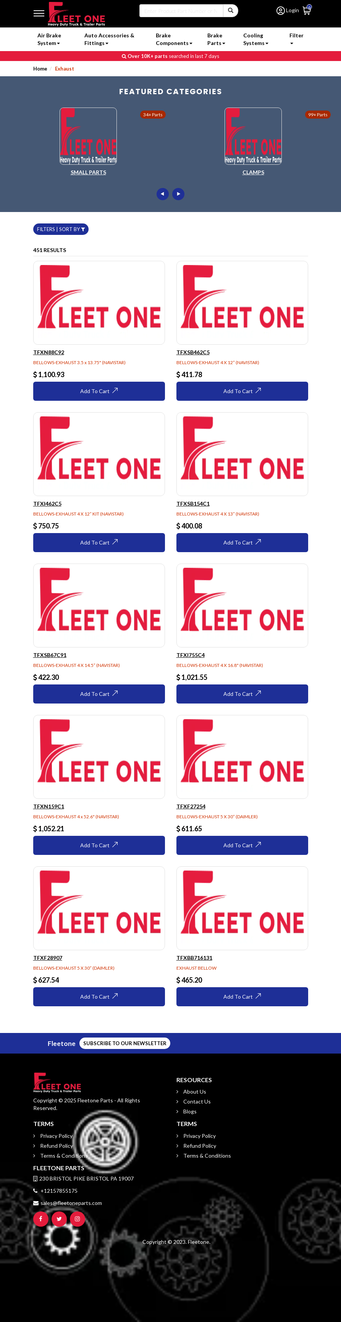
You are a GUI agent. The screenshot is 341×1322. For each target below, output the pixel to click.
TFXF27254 (190, 806)
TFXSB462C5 (193, 352)
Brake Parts (216, 39)
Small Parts (88, 172)
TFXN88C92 (48, 352)
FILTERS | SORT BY (61, 229)
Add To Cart (99, 391)
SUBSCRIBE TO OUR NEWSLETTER (47, 1043)
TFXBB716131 (194, 957)
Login (287, 10)
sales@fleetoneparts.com (67, 1203)
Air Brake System (49, 39)
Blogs (189, 1111)
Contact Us (196, 1101)
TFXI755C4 (190, 655)
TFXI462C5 (47, 503)
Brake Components (174, 39)
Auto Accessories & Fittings (109, 39)
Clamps (253, 172)
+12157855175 (55, 1190)
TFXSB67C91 (49, 655)
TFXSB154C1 (193, 503)
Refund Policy (56, 1145)
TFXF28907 (47, 957)
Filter (296, 38)
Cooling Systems (255, 39)
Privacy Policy (56, 1135)
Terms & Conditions (63, 1155)
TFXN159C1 (48, 806)
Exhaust (64, 69)
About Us (194, 1091)
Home (40, 69)
